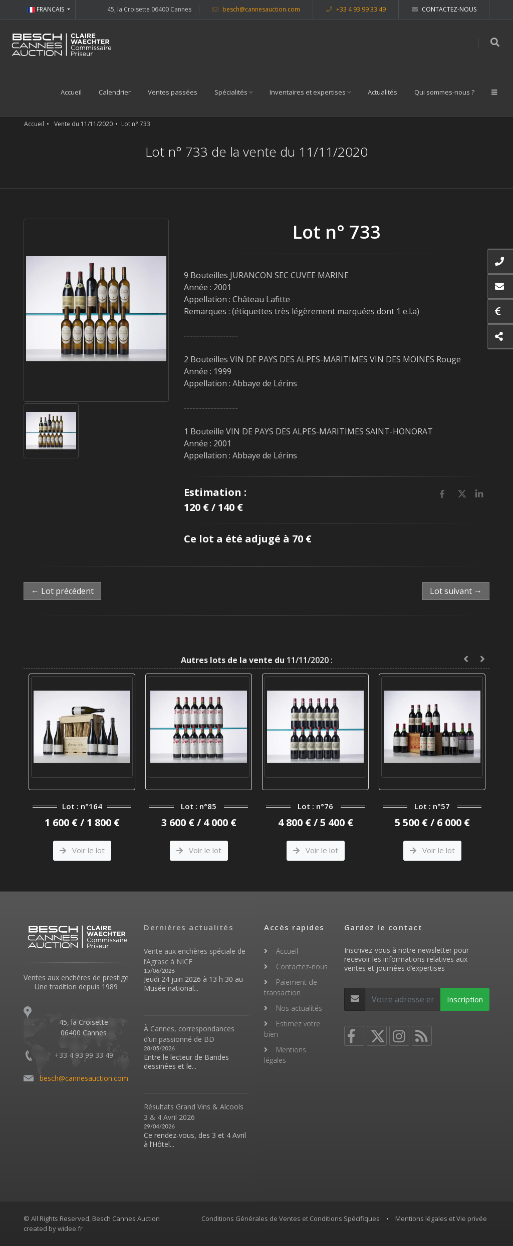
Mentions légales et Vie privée (441, 1218)
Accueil (71, 92)
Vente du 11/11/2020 (83, 124)
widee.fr (70, 1228)
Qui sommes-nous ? (444, 92)
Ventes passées (172, 92)
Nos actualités (299, 1008)
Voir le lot (82, 850)
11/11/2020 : (257, 660)
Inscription (465, 999)
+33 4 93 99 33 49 (356, 9)
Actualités (382, 92)
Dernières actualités (188, 927)
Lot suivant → (456, 590)
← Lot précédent (62, 590)
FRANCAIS (46, 9)
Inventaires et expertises (308, 92)
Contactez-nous (444, 9)
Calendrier (115, 92)
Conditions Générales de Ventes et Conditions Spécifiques (290, 1218)
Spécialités (230, 92)
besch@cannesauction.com (256, 9)
